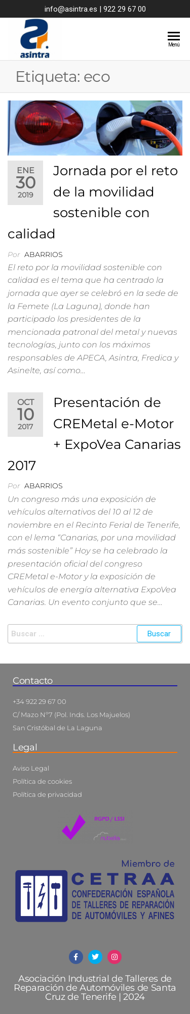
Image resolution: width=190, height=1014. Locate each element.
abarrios (43, 254)
